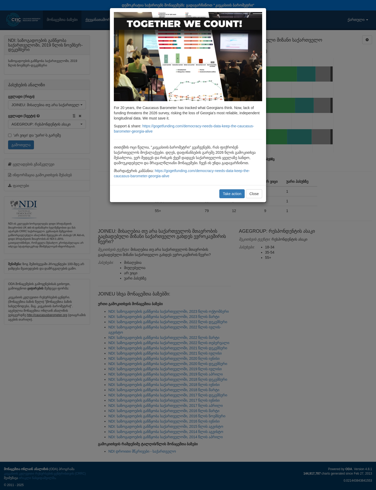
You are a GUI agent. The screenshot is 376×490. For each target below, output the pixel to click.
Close (254, 194)
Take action (232, 194)
